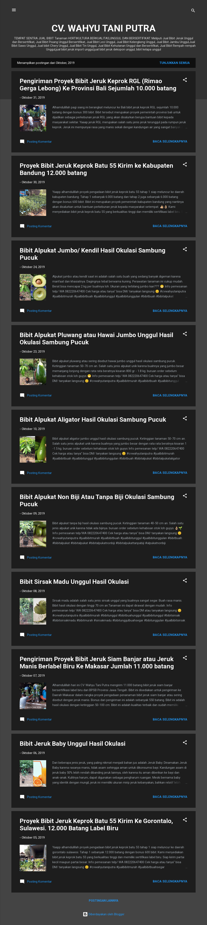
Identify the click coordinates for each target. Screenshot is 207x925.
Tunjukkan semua (174, 63)
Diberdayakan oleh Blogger (103, 914)
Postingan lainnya (103, 900)
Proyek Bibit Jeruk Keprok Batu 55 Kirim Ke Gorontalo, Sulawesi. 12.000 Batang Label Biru (96, 824)
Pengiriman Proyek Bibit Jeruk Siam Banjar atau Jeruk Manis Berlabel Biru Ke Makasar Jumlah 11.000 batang (97, 662)
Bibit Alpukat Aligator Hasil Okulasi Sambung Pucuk (93, 419)
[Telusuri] (193, 11)
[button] (184, 80)
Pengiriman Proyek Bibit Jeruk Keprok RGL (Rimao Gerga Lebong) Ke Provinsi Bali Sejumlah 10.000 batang (98, 84)
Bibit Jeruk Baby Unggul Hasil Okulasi (72, 743)
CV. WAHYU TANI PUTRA (104, 28)
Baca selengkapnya (170, 141)
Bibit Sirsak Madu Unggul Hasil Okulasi (74, 581)
